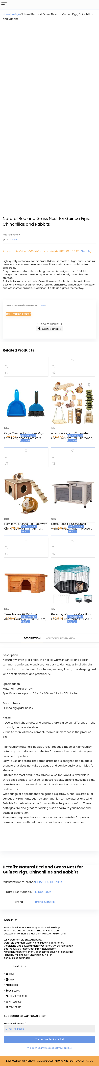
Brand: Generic (45, 902)
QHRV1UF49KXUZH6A (48, 882)
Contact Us (13, 990)
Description (32, 638)
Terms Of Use (13, 1007)
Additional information (60, 638)
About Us (12, 985)
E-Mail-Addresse (15, 1023)
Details (85, 251)
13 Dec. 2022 (43, 892)
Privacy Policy (14, 1001)
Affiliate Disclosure (16, 996)
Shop (10, 979)
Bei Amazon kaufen (18, 314)
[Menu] (4, 4)
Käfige (16, 14)
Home (7, 14)
